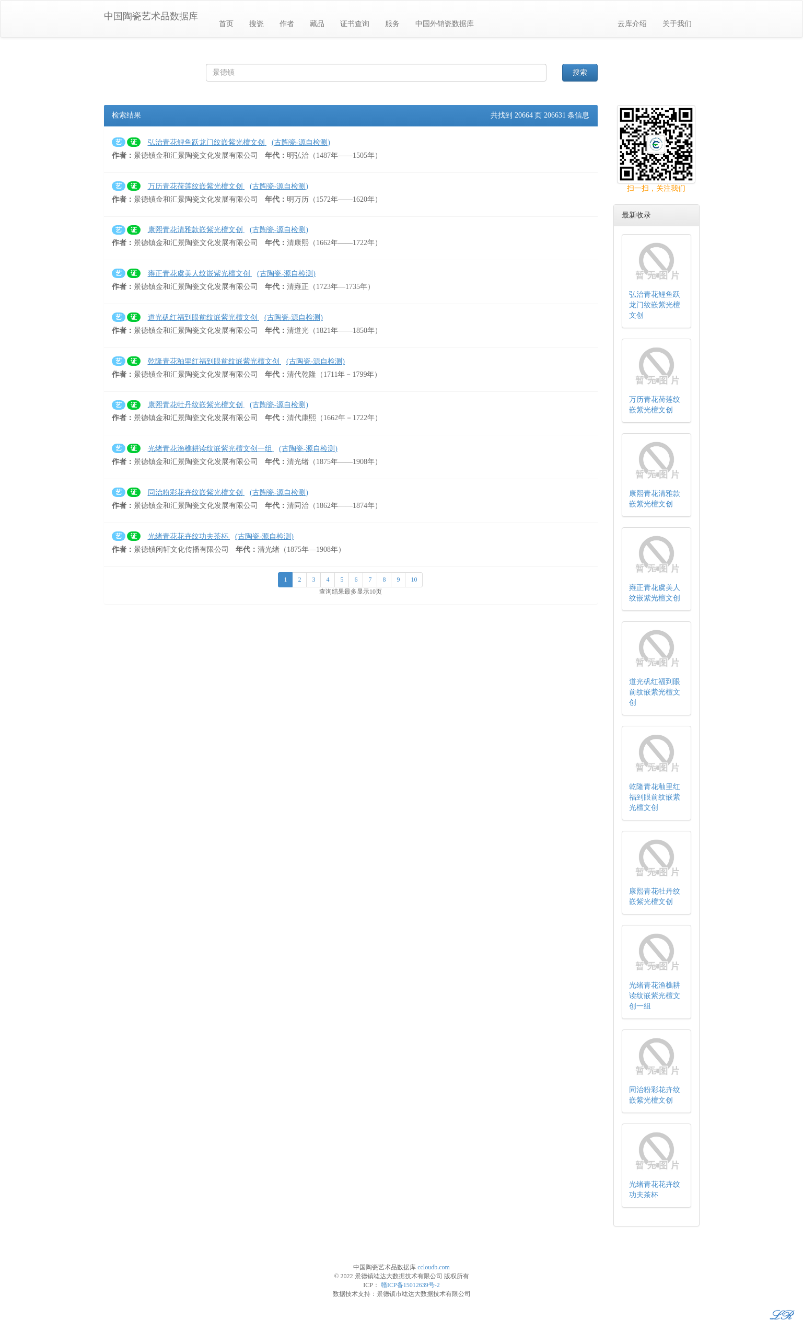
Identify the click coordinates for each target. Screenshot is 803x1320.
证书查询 (354, 24)
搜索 (580, 72)
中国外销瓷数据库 (444, 24)
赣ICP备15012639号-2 (410, 1285)
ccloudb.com (433, 1267)
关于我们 (677, 24)
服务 (392, 24)
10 (414, 579)
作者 (287, 24)
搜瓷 (256, 24)
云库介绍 (632, 24)
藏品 (317, 24)
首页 (226, 24)
